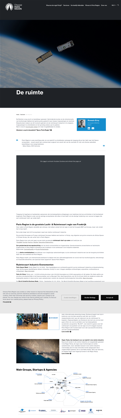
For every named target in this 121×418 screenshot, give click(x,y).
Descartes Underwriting (46, 242)
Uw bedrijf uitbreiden (77, 5)
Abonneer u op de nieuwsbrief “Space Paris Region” (33, 130)
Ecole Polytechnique (42, 249)
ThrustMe (19, 242)
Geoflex (35, 242)
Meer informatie (29, 271)
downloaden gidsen (32, 127)
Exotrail (25, 242)
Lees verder (65, 331)
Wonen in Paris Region (92, 5)
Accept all (109, 297)
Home (17, 114)
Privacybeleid (6, 302)
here (44, 161)
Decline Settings (90, 297)
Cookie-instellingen (70, 297)
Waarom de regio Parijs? (54, 5)
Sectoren (66, 5)
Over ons (104, 5)
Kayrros (30, 242)
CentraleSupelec (29, 249)
